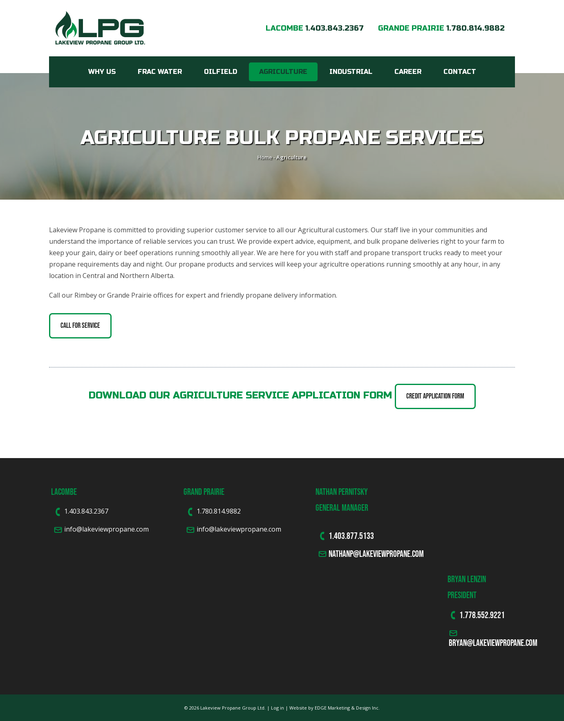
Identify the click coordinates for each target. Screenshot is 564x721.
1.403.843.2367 (334, 28)
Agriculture (283, 72)
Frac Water (160, 72)
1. (462, 615)
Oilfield (220, 72)
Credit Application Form (435, 396)
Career (407, 72)
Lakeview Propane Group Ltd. (233, 708)
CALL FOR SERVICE (80, 325)
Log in (277, 708)
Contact (459, 72)
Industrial (350, 72)
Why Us (102, 72)
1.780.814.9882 (475, 28)
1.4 (333, 536)
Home (264, 157)
